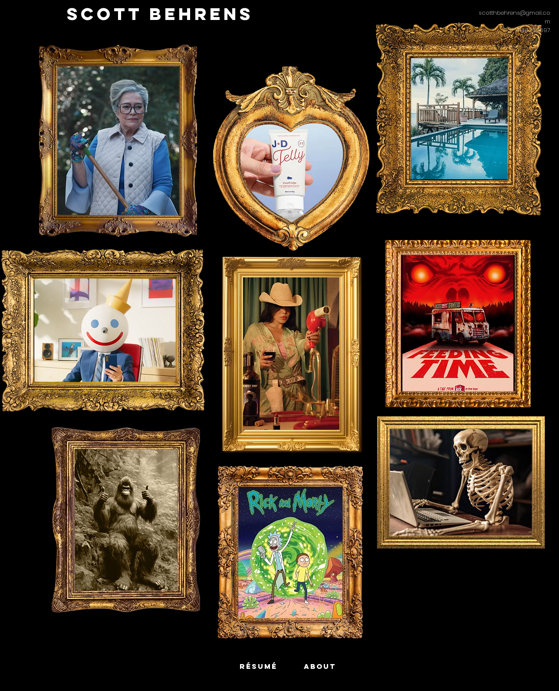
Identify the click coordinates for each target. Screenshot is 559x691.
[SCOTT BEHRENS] (160, 14)
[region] (105, 331)
